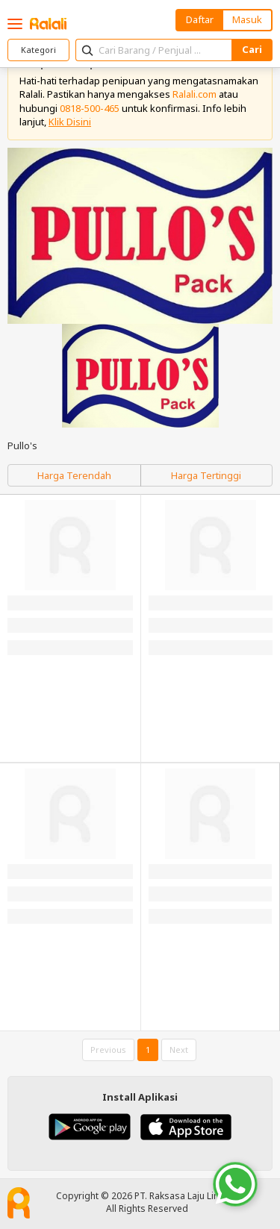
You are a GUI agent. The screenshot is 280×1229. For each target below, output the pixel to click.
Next (178, 1049)
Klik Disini (70, 121)
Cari (252, 49)
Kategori (38, 49)
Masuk (247, 19)
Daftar (200, 19)
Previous (108, 1049)
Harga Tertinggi (206, 475)
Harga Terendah (74, 475)
